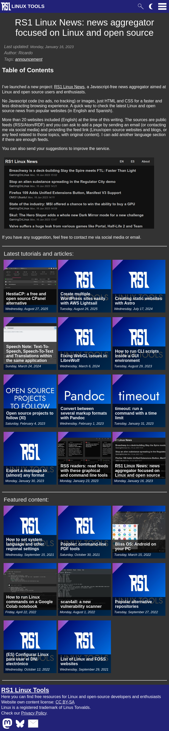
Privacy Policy (33, 713)
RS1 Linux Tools (25, 690)
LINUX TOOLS (28, 6)
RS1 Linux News (69, 87)
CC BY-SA (64, 702)
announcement (28, 59)
